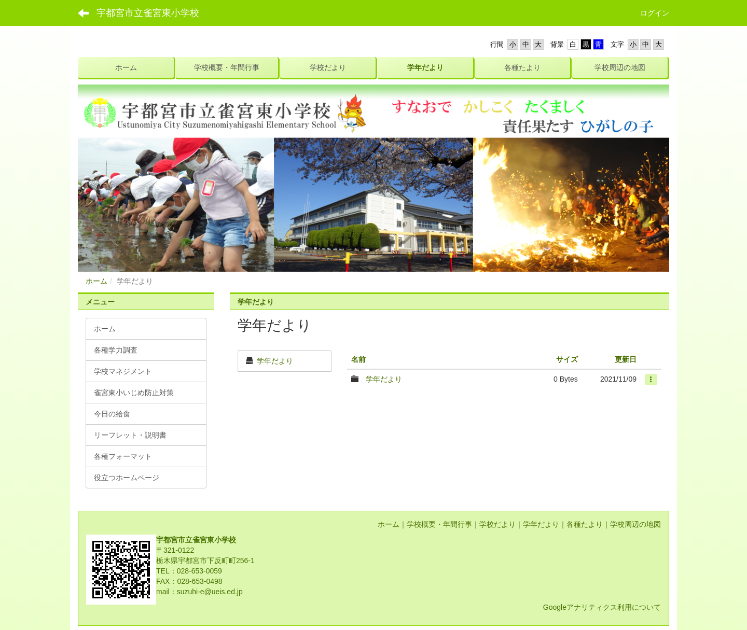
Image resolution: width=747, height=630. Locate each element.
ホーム (96, 281)
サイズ (567, 359)
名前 (358, 359)
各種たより (584, 524)
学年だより (275, 361)
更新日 (626, 359)
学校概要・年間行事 (439, 524)
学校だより (497, 524)
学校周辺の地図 (635, 524)
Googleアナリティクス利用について (602, 607)
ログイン (654, 13)
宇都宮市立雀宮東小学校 (147, 13)
